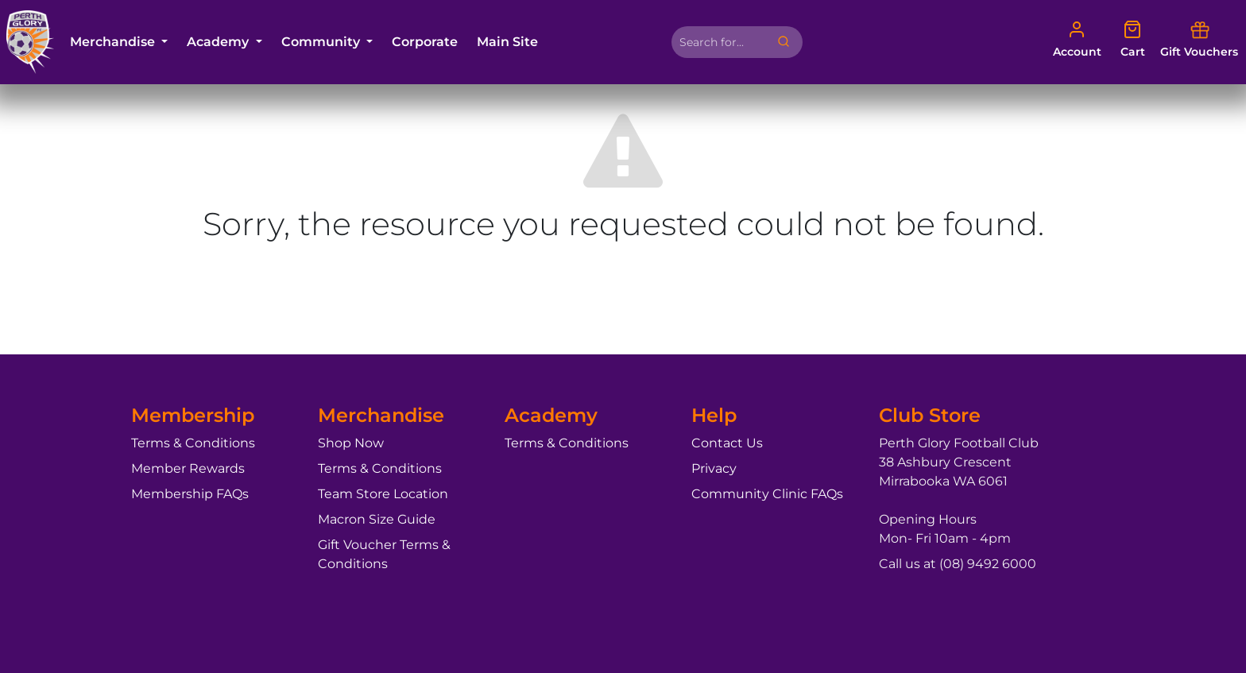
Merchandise (114, 41)
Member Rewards (188, 468)
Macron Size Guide (376, 519)
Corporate (425, 41)
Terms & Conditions (193, 443)
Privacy (714, 468)
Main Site (507, 41)
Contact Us (727, 443)
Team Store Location (383, 493)
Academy (219, 41)
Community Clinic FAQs (767, 493)
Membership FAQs (190, 493)
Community (322, 41)
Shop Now (351, 443)
